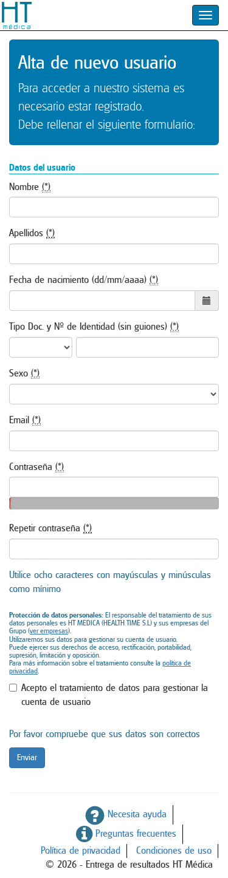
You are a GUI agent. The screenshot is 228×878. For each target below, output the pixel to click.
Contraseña (36, 467)
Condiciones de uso (174, 851)
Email (25, 420)
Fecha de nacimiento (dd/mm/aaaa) (83, 280)
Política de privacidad (80, 851)
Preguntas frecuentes (126, 834)
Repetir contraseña (50, 528)
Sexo (24, 374)
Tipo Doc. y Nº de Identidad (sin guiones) (94, 327)
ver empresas (49, 631)
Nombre (29, 187)
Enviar (27, 758)
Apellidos (32, 233)
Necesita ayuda (126, 814)
